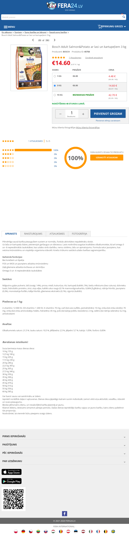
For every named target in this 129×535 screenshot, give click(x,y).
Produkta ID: (78, 51)
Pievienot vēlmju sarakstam (108, 120)
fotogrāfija (79, 233)
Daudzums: (71, 116)
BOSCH (66, 51)
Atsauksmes (57, 233)
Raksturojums (33, 233)
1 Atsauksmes (75, 57)
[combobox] (63, 17)
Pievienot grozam (108, 114)
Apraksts (11, 233)
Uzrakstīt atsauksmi (94, 57)
